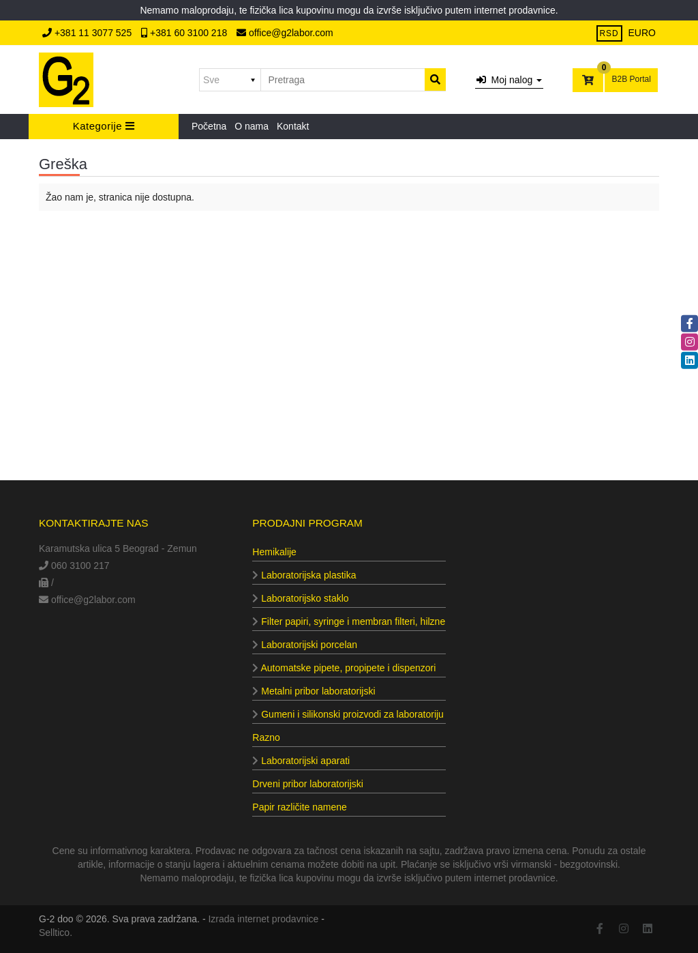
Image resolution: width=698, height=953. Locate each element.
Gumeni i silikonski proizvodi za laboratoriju (348, 714)
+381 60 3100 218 (185, 32)
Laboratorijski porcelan (304, 644)
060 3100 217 (74, 565)
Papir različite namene (299, 807)
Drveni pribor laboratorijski (307, 783)
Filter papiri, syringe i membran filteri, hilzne (348, 621)
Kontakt (293, 126)
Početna (209, 126)
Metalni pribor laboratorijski (313, 691)
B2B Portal (630, 79)
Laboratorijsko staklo (300, 598)
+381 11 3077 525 (88, 32)
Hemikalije (274, 551)
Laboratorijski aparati (301, 760)
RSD (609, 33)
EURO (642, 32)
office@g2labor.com (285, 32)
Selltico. (55, 932)
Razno (265, 737)
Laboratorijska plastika (304, 575)
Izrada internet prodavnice (263, 918)
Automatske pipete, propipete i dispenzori (344, 667)
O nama (251, 126)
